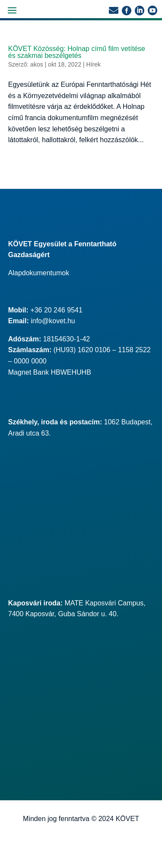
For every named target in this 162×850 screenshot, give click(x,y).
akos (36, 64)
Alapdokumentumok (38, 273)
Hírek (93, 64)
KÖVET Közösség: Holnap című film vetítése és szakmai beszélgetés (76, 52)
